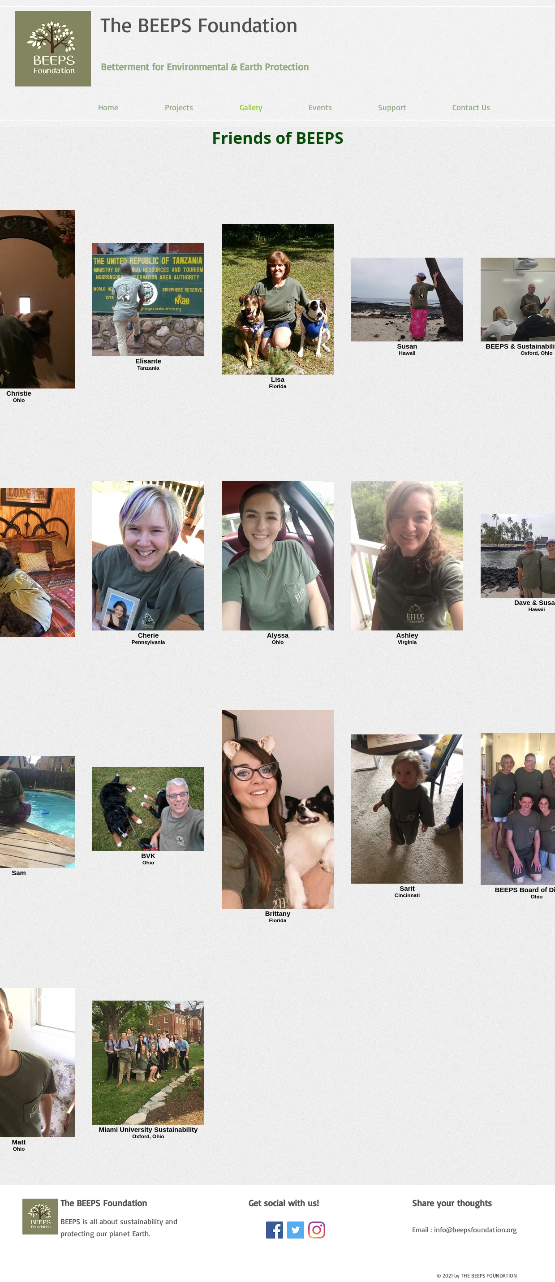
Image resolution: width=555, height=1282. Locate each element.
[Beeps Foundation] (316, 1230)
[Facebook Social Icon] (274, 1230)
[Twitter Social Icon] (295, 1230)
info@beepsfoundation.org (475, 1229)
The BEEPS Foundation (199, 24)
